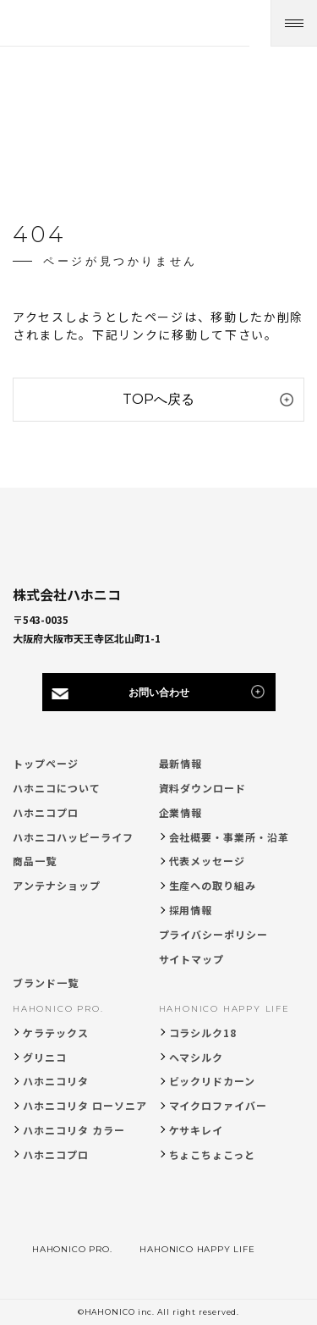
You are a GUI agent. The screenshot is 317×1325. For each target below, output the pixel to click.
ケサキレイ (196, 1130)
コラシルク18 (203, 1032)
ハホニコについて (57, 788)
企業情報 (181, 812)
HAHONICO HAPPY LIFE (224, 1008)
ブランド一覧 (46, 982)
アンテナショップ (57, 885)
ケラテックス (56, 1032)
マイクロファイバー (218, 1105)
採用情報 (191, 910)
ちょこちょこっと (212, 1154)
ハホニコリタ (56, 1081)
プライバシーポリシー (214, 934)
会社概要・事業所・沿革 (229, 837)
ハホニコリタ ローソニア (85, 1105)
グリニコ (45, 1057)
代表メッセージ (207, 860)
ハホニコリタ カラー (74, 1130)
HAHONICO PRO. (58, 1008)
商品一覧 (35, 860)
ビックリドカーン (212, 1081)
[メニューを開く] (294, 23)
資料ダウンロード (203, 788)
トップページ (46, 763)
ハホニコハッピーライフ (73, 837)
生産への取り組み (213, 885)
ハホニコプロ (46, 812)
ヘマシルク (196, 1057)
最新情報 (181, 763)
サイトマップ (192, 959)
